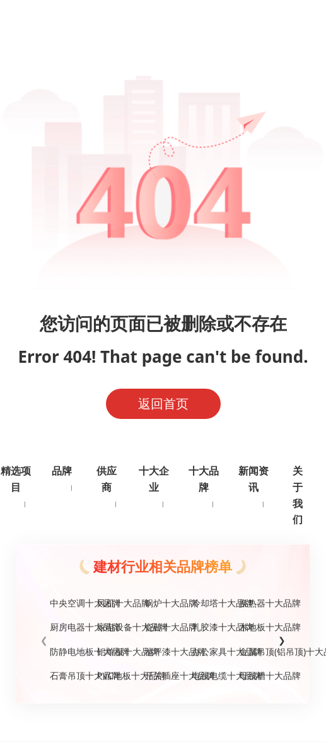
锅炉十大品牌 (163, 603)
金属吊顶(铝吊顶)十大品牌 (257, 651)
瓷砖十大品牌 (163, 627)
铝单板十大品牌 (115, 651)
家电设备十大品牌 (115, 627)
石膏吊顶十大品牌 (68, 675)
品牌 (62, 471)
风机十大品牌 (115, 603)
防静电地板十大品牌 (68, 651)
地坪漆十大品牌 (163, 651)
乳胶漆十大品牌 (210, 627)
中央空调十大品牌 (68, 603)
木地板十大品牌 (257, 627)
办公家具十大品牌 (210, 651)
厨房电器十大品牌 (68, 627)
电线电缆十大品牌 (210, 675)
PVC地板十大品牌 (115, 675)
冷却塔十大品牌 (210, 603)
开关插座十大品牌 (163, 675)
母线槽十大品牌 (257, 675)
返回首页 (163, 403)
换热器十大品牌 (257, 603)
